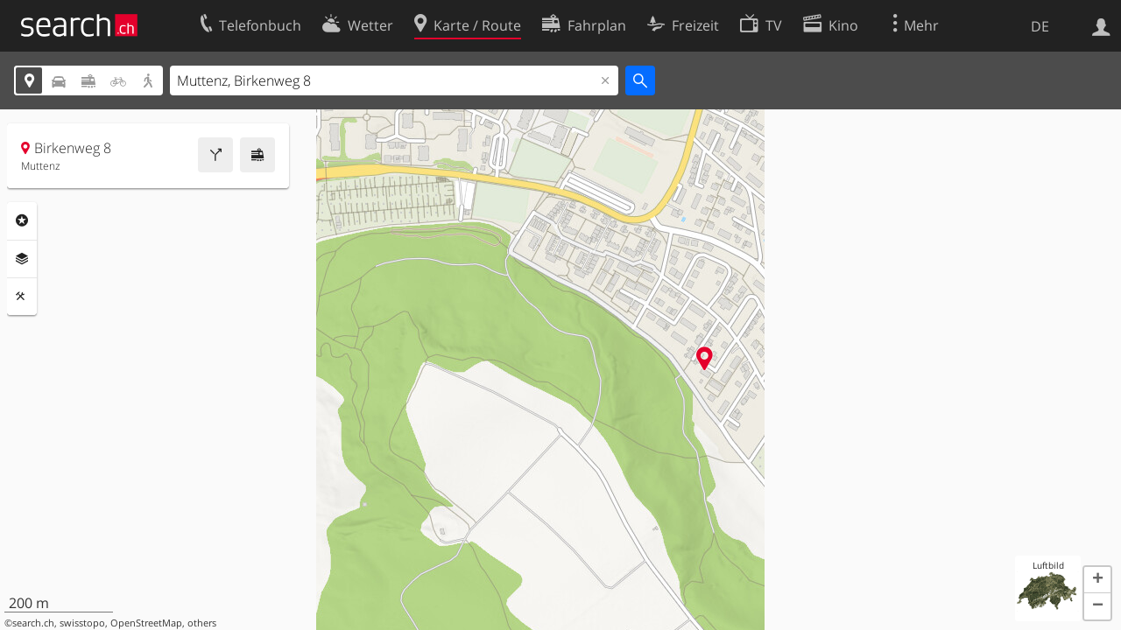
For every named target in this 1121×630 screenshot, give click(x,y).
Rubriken (22, 220)
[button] (1097, 580)
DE (1040, 26)
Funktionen (22, 296)
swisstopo (82, 623)
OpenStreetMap (146, 623)
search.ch (33, 623)
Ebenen (22, 259)
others (201, 623)
